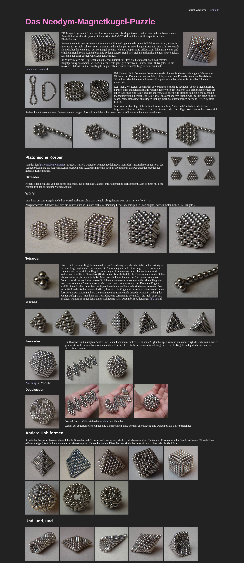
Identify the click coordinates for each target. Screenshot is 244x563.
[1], (152, 298)
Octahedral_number (36, 69)
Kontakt (214, 9)
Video (106, 421)
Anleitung (30, 383)
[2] (156, 298)
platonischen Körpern (52, 164)
